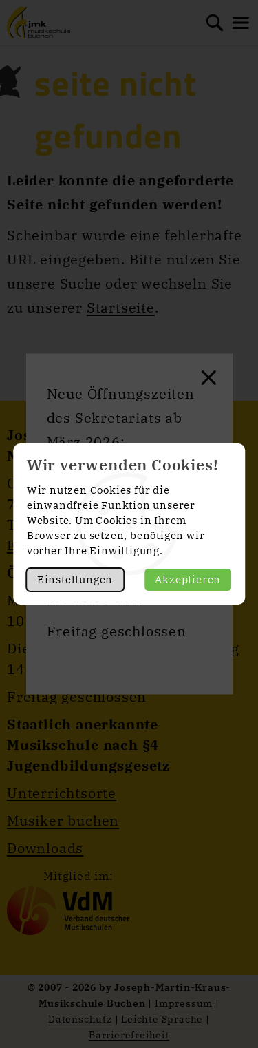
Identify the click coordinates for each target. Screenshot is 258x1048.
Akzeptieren (188, 579)
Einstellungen (75, 579)
